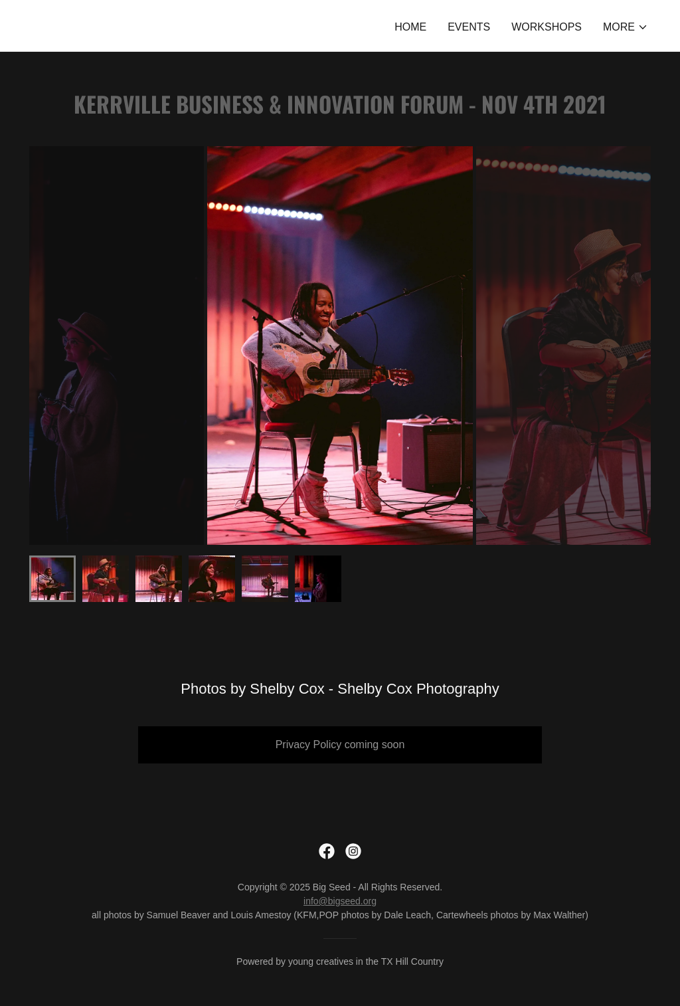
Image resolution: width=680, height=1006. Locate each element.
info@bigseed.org (340, 901)
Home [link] (410, 27)
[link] (326, 851)
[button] (625, 27)
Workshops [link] (546, 27)
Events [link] (469, 27)
